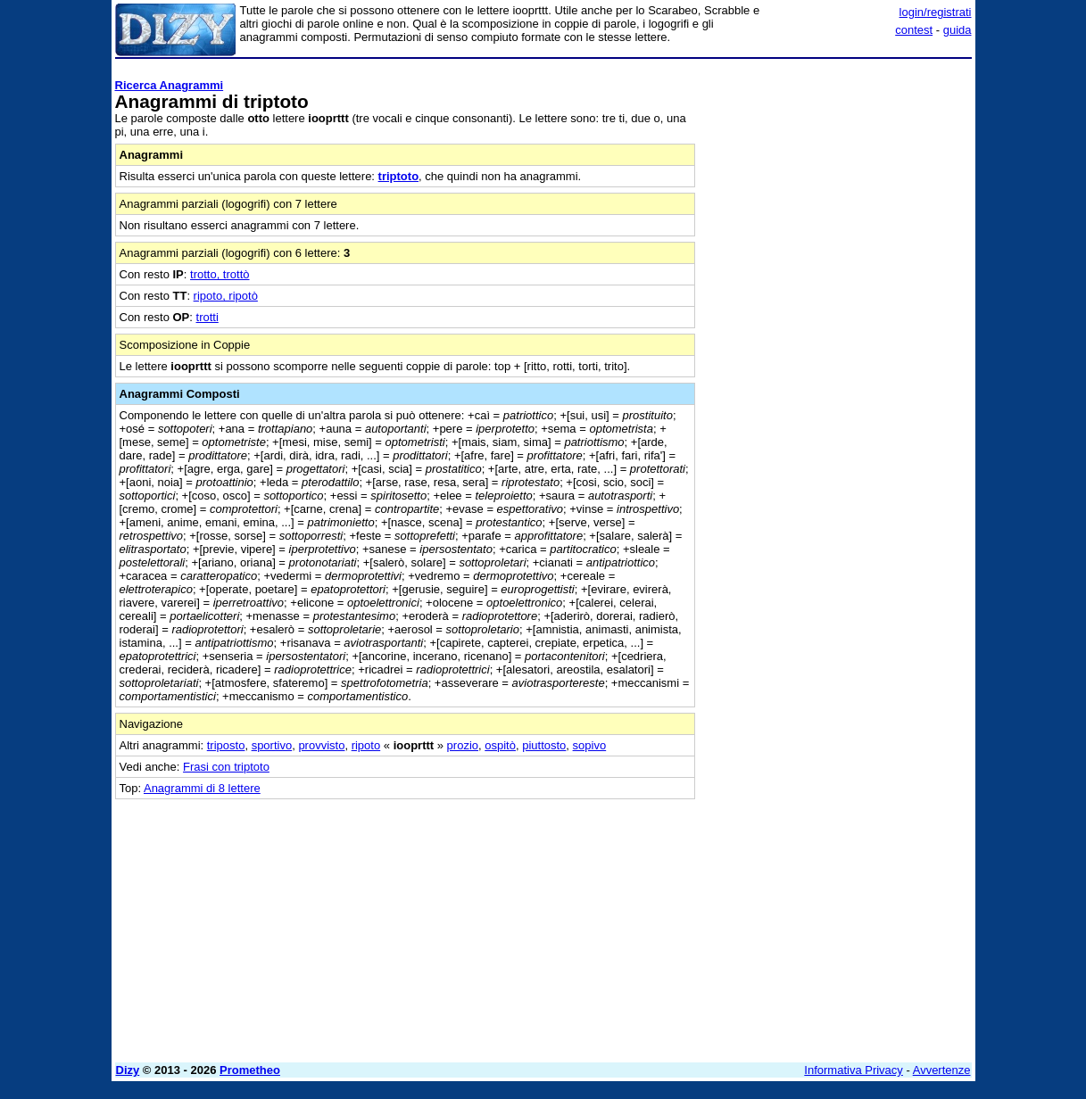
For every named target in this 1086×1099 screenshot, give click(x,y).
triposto (226, 745)
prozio (462, 745)
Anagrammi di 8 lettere (202, 788)
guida (957, 30)
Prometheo (250, 1070)
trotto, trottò (219, 274)
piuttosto (544, 745)
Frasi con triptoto (226, 766)
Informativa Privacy (853, 1070)
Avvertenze (942, 1070)
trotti (207, 317)
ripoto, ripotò (226, 295)
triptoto (398, 176)
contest (914, 30)
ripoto (366, 745)
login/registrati (935, 12)
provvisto (321, 745)
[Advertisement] (838, 332)
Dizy (128, 1070)
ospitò (500, 745)
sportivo (272, 745)
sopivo (590, 745)
